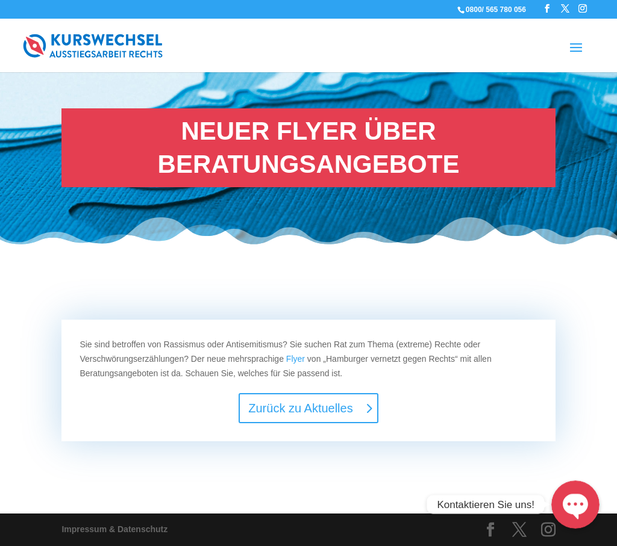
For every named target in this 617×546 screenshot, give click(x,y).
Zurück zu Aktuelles (300, 408)
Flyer (295, 359)
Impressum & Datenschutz (114, 529)
